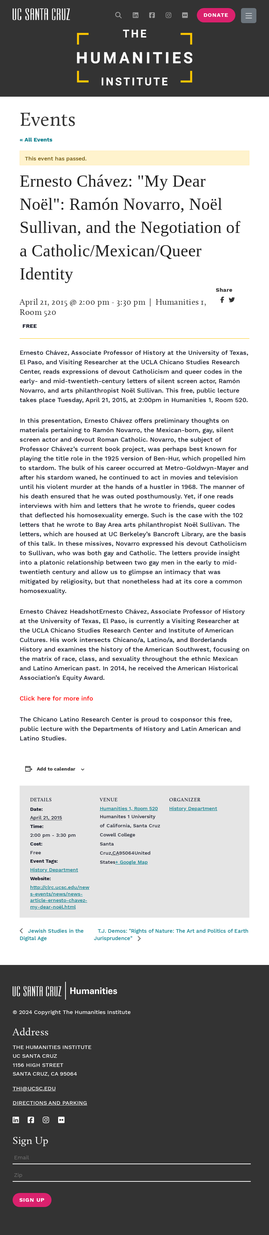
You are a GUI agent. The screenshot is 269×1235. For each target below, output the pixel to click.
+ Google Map (131, 861)
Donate (216, 15)
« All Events (36, 139)
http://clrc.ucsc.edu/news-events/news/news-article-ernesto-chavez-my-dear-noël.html (59, 896)
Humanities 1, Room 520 (129, 808)
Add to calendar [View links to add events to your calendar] (56, 768)
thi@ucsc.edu (34, 1087)
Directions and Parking (50, 1102)
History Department (54, 869)
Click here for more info (56, 698)
